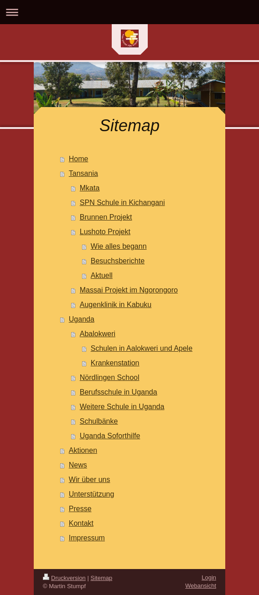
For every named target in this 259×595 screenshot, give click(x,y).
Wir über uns (89, 479)
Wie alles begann (119, 246)
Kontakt (81, 523)
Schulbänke (99, 421)
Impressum (87, 538)
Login (209, 577)
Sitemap (102, 577)
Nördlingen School (110, 377)
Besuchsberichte (118, 261)
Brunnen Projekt (106, 217)
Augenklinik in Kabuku (115, 304)
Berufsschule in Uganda (118, 392)
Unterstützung (91, 494)
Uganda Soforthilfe (110, 436)
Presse (80, 509)
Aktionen (83, 450)
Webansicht (200, 585)
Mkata (90, 188)
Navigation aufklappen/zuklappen (129, 12)
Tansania (83, 173)
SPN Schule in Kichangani (122, 202)
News (78, 465)
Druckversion (64, 577)
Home (78, 159)
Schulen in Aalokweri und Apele (141, 348)
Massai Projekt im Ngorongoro (129, 290)
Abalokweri (97, 334)
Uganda (81, 319)
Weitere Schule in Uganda (122, 406)
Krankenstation (115, 363)
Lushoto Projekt (105, 232)
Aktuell (102, 275)
